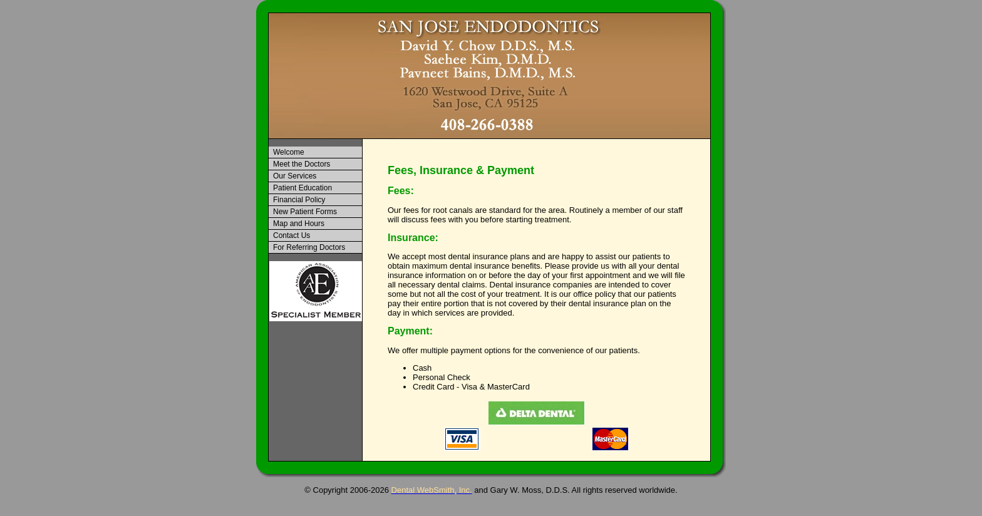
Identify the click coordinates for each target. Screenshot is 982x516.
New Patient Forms (305, 211)
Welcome (288, 152)
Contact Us (291, 235)
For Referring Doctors (309, 247)
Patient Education (302, 187)
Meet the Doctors (301, 164)
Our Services (294, 176)
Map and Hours (298, 223)
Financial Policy (299, 199)
